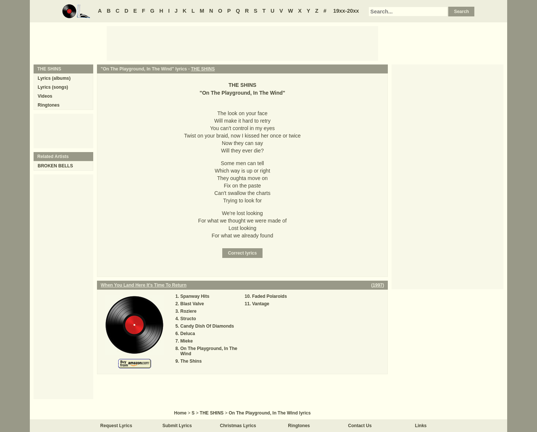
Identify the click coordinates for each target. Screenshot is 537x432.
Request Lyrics (116, 425)
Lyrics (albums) (54, 78)
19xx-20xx (346, 11)
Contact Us (359, 425)
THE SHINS (203, 69)
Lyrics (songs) (53, 87)
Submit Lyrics (177, 425)
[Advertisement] (242, 43)
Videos (45, 96)
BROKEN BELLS (55, 165)
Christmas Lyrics (238, 425)
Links (421, 425)
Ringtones (49, 105)
